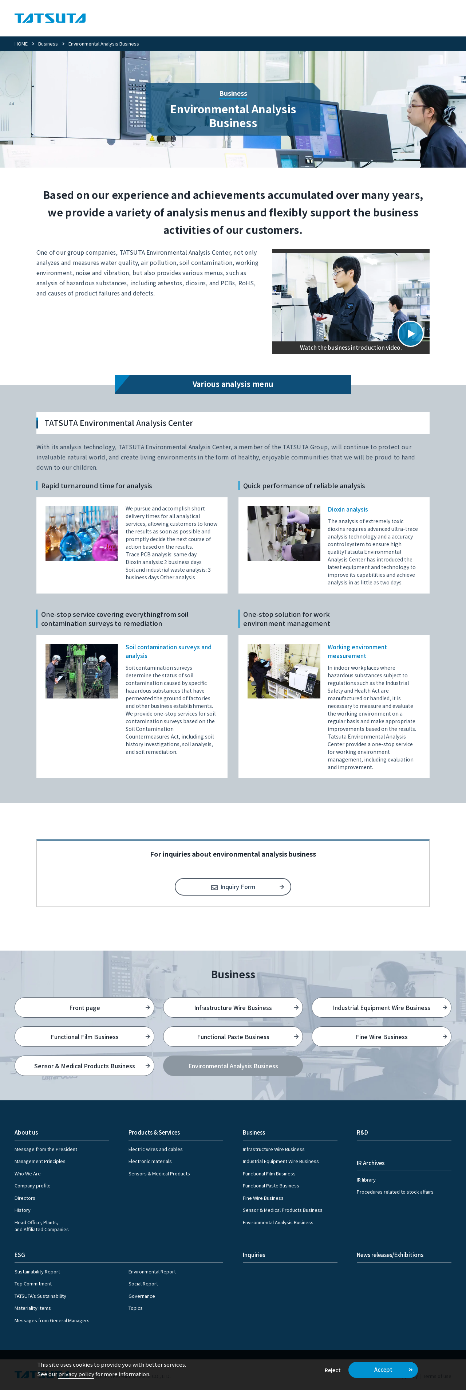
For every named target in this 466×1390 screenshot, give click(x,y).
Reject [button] (333, 1370)
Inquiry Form (237, 886)
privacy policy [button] (76, 1374)
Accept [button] (383, 1369)
